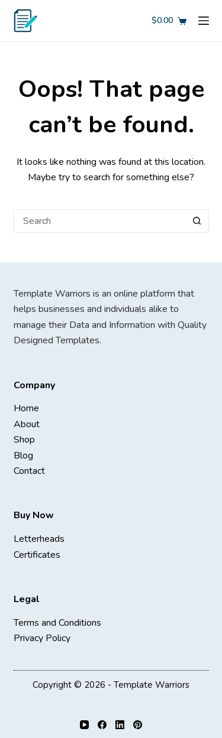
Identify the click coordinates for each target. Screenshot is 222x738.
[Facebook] (102, 724)
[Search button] (197, 221)
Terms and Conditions (57, 622)
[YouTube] (84, 724)
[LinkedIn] (119, 724)
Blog (23, 455)
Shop (24, 439)
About (27, 424)
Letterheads (39, 538)
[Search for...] (99, 221)
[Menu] (203, 20)
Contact (29, 470)
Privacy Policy (42, 638)
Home (26, 408)
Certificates (37, 554)
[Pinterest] (137, 724)
